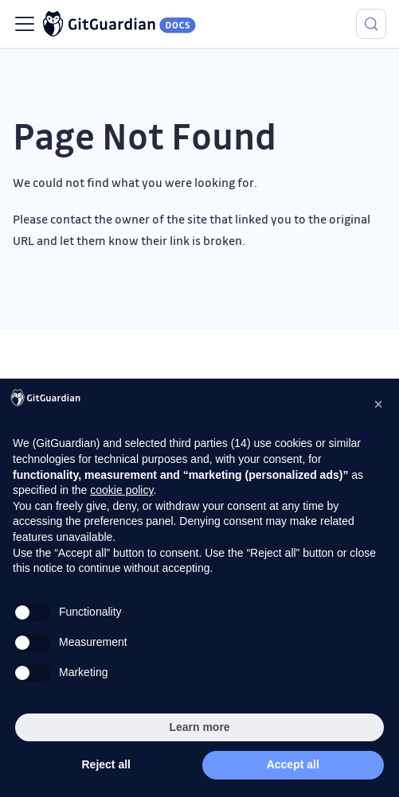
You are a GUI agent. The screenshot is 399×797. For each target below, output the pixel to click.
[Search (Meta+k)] (371, 24)
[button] (378, 404)
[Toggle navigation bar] (25, 24)
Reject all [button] (106, 764)
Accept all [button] (293, 764)
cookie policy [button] (121, 490)
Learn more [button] (199, 727)
